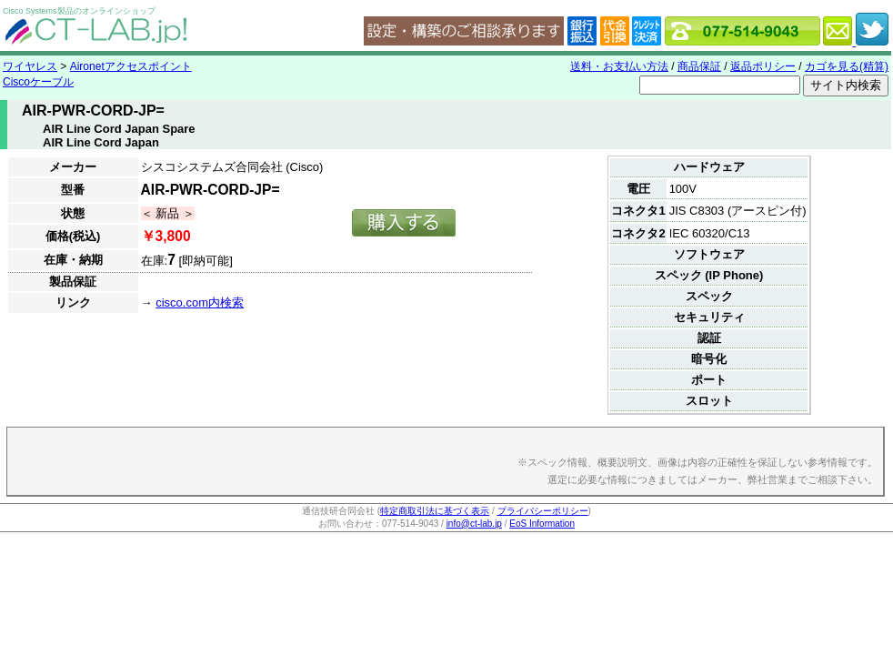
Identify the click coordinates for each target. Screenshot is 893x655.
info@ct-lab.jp (474, 524)
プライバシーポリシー (542, 511)
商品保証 (699, 66)
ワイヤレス (30, 66)
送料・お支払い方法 (619, 66)
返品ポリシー (763, 66)
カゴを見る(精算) (846, 66)
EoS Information (542, 524)
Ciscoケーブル (38, 82)
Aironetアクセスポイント (131, 66)
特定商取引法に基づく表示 (434, 511)
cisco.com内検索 (200, 302)
